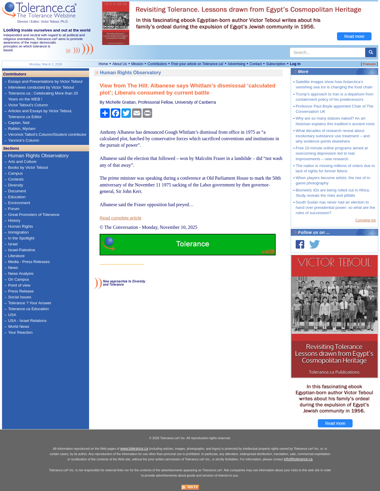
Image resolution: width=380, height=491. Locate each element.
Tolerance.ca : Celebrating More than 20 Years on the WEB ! (43, 96)
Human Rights (20, 226)
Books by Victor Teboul (28, 167)
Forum (13, 208)
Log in (295, 64)
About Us (119, 64)
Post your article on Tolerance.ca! (197, 64)
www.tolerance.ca (134, 449)
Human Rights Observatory (38, 155)
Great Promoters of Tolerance (34, 214)
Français (369, 64)
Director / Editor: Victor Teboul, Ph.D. (42, 21)
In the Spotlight (21, 238)
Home (103, 64)
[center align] (371, 52)
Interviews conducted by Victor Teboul (41, 87)
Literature (16, 256)
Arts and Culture (22, 161)
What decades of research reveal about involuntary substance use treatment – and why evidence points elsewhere (333, 135)
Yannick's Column (23, 140)
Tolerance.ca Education (28, 309)
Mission (137, 64)
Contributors (157, 64)
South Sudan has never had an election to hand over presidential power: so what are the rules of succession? (335, 207)
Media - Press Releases (29, 261)
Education (16, 197)
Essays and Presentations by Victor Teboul (45, 81)
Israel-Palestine (21, 250)
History (14, 220)
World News (18, 326)
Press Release (21, 291)
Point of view (19, 285)
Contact (256, 64)
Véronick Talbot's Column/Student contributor (47, 134)
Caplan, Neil (18, 122)
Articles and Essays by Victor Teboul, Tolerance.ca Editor (40, 114)
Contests (16, 179)
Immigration (18, 232)
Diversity (15, 185)
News (13, 267)
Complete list (365, 220)
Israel (13, 244)
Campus (15, 173)
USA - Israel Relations (27, 320)
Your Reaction (20, 332)
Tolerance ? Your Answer (29, 303)
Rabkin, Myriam (21, 128)
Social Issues (19, 297)
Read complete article (121, 218)
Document (17, 191)
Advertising (236, 64)
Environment (19, 203)
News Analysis (20, 273)
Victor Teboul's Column (28, 105)
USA (12, 315)
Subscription (276, 64)
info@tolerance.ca (298, 459)
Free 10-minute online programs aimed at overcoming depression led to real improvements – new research (332, 153)
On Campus (18, 279)
